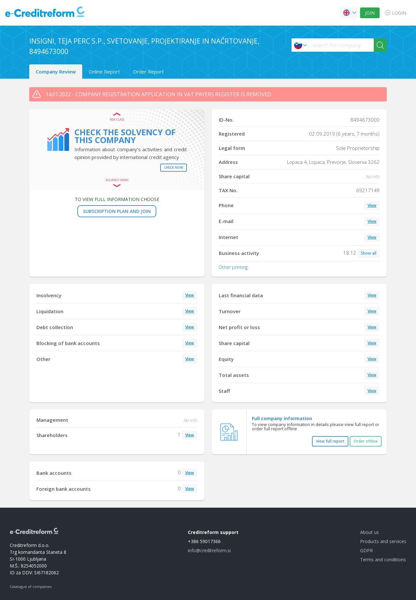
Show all (368, 253)
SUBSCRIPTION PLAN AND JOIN (117, 211)
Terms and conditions (383, 559)
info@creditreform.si (209, 550)
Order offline (366, 441)
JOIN (370, 13)
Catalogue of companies (31, 586)
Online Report (104, 71)
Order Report (148, 71)
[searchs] (341, 45)
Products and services (383, 541)
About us (369, 532)
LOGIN (399, 13)
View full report (330, 441)
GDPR (366, 550)
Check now (173, 167)
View (372, 205)
